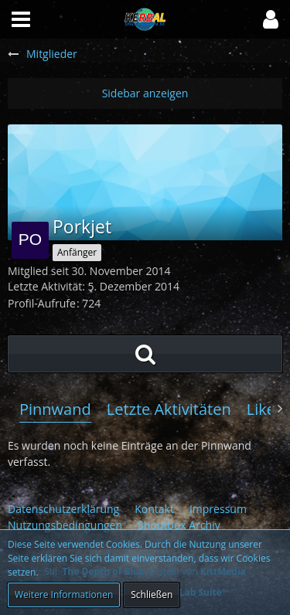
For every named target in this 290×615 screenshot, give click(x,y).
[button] (270, 19)
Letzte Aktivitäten (169, 409)
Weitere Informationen (64, 594)
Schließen (151, 594)
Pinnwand (55, 409)
